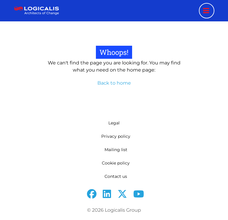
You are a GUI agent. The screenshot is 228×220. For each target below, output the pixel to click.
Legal (114, 123)
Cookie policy (116, 163)
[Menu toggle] (207, 11)
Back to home (114, 83)
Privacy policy (115, 136)
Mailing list (115, 149)
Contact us (115, 176)
